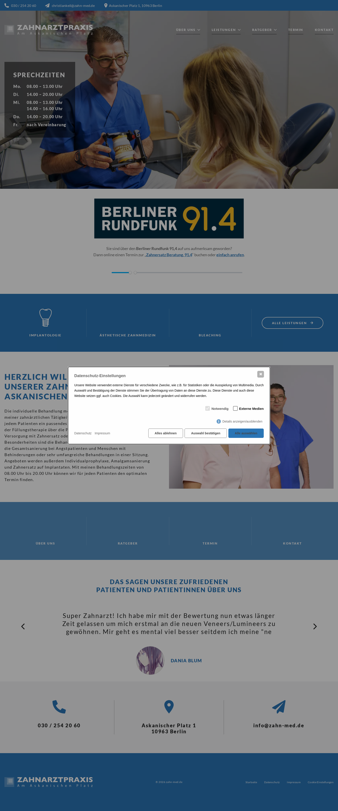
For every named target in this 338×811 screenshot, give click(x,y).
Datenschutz (83, 433)
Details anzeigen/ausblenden (242, 421)
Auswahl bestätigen (205, 433)
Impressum (102, 433)
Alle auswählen (246, 433)
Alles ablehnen (166, 433)
